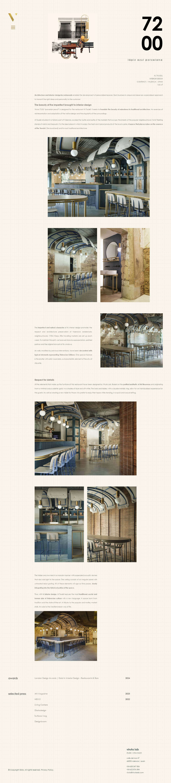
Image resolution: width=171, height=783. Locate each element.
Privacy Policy (47, 770)
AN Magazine (41, 693)
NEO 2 (37, 699)
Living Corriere (41, 705)
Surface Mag (41, 716)
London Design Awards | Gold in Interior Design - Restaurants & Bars (66, 678)
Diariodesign (40, 710)
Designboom (41, 721)
